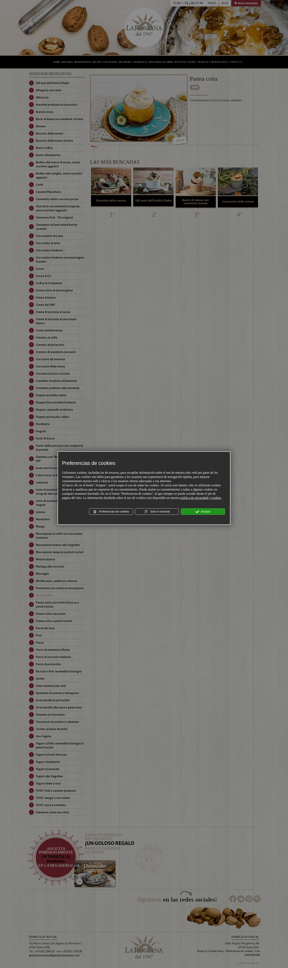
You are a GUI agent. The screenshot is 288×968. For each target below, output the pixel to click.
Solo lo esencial (157, 512)
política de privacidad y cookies (200, 498)
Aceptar (203, 512)
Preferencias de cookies (111, 512)
